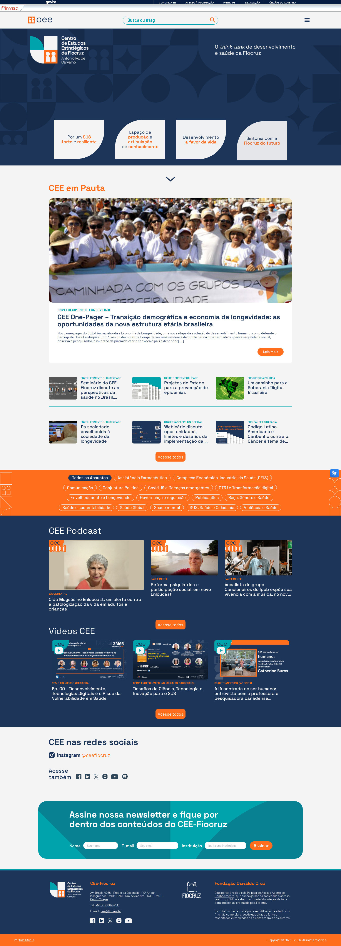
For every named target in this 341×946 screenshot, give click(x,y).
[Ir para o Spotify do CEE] (125, 776)
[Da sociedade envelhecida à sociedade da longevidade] (87, 432)
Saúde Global (132, 507)
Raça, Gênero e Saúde (248, 497)
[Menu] (307, 20)
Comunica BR (167, 2)
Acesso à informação (200, 2)
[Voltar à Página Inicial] (40, 20)
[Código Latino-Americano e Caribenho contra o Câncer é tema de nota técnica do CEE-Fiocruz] (254, 432)
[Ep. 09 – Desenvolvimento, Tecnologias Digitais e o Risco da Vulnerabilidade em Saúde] (89, 670)
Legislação (252, 2)
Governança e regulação (163, 497)
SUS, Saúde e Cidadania (212, 507)
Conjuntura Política (121, 487)
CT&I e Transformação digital (246, 487)
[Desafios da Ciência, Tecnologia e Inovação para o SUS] (170, 670)
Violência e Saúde (260, 507)
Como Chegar (99, 899)
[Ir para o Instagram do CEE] (83, 755)
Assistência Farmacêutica (142, 477)
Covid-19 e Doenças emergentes (178, 487)
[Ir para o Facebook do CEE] (79, 776)
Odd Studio (26, 940)
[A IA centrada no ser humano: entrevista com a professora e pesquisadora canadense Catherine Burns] (251, 670)
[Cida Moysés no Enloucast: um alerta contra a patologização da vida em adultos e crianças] (96, 575)
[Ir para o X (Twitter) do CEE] (96, 776)
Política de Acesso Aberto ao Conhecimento (250, 894)
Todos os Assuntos (90, 477)
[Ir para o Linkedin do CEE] (87, 776)
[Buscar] (212, 20)
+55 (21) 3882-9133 (107, 905)
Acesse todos (170, 456)
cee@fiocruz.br (111, 911)
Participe (229, 2)
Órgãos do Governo (282, 2)
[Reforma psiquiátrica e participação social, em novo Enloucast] (184, 575)
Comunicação (80, 487)
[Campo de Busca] (166, 20)
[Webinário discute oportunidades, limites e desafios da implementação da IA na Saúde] (170, 432)
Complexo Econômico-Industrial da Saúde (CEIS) (222, 477)
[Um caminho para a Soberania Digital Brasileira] (254, 388)
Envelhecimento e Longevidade (100, 497)
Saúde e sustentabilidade (86, 507)
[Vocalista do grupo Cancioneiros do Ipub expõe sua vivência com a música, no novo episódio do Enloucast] (258, 575)
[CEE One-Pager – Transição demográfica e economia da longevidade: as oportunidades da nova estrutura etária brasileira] (170, 280)
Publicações (207, 497)
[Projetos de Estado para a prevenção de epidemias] (170, 388)
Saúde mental (167, 507)
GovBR (50, 2)
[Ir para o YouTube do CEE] (114, 776)
